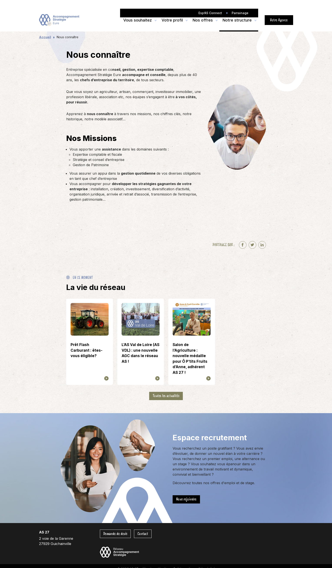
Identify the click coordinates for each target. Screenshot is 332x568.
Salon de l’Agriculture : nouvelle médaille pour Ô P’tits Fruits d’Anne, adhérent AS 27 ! (190, 359)
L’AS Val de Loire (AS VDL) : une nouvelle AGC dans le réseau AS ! (140, 353)
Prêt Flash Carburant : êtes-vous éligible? (86, 350)
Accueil (45, 37)
